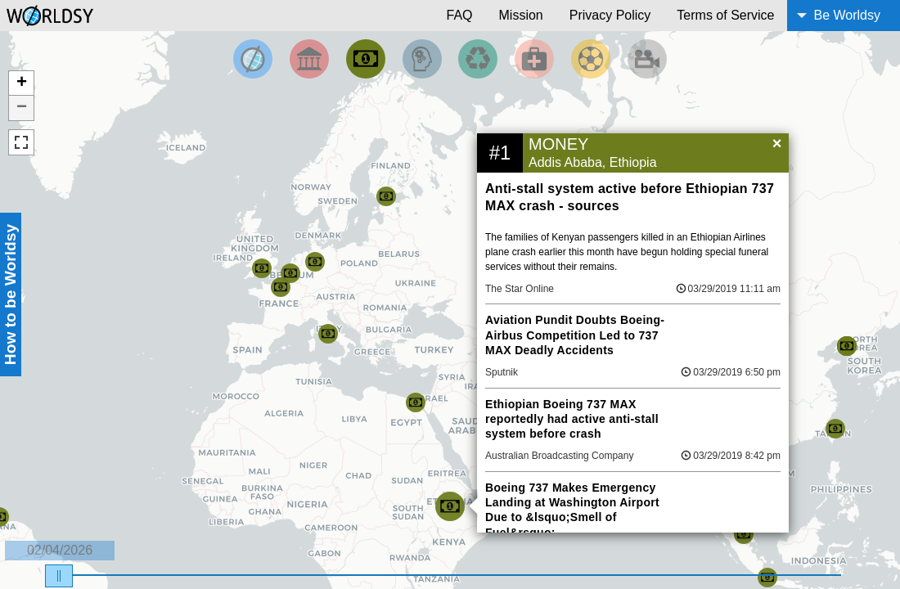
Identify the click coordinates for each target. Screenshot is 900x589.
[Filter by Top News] (252, 59)
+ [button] (21, 83)
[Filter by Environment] (477, 59)
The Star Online (519, 288)
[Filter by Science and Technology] (422, 59)
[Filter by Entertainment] (647, 59)
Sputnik (501, 372)
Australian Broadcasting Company (559, 455)
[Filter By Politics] (309, 59)
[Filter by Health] (534, 59)
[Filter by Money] (365, 59)
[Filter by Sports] (590, 59)
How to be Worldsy (10, 294)
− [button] (21, 108)
